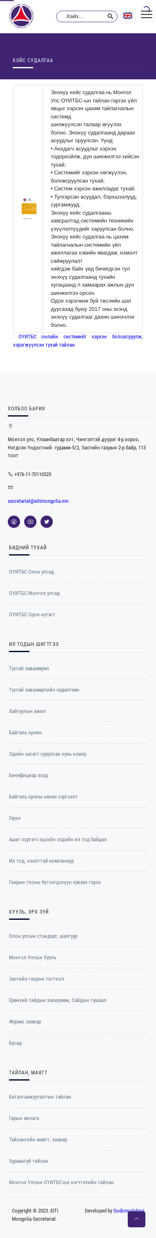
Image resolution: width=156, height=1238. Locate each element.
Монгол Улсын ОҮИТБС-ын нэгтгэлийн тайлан (61, 1182)
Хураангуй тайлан (28, 1161)
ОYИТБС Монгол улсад (34, 593)
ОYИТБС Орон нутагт (32, 614)
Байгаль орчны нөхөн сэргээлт (43, 797)
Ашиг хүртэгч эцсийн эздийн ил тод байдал (58, 839)
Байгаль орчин (25, 732)
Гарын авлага (24, 1118)
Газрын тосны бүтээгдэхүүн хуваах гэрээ (55, 882)
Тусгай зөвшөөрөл (29, 668)
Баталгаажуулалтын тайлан (40, 1097)
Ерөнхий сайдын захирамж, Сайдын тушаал (57, 1000)
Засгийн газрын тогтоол (36, 979)
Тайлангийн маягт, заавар (38, 1139)
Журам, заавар (25, 1021)
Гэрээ (14, 818)
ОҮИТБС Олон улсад (31, 572)
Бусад (15, 1043)
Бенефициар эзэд (28, 775)
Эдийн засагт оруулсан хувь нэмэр (47, 754)
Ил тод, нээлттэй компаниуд (41, 861)
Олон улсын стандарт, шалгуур (43, 936)
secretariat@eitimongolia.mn (38, 501)
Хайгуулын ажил (27, 711)
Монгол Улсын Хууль (32, 957)
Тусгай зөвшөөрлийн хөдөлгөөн (44, 690)
